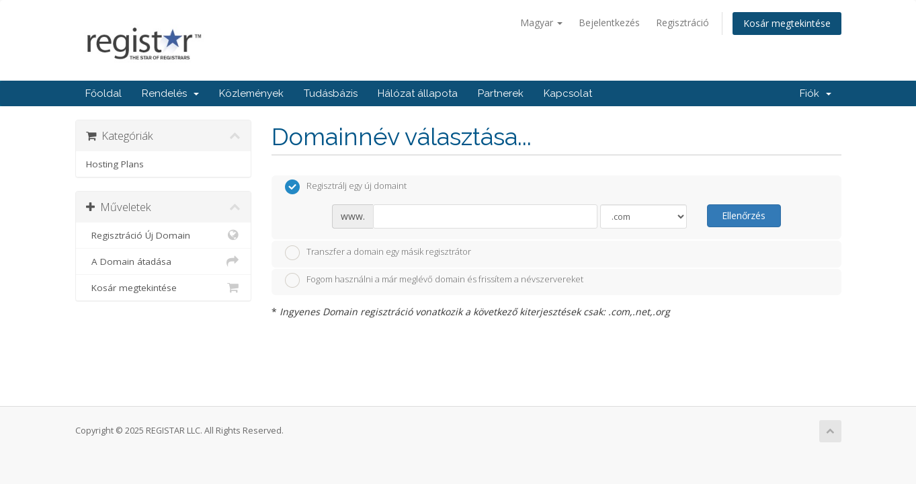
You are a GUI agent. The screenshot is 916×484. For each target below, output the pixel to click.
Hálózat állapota (418, 93)
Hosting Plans (115, 164)
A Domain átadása (163, 261)
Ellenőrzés (743, 215)
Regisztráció (682, 22)
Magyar (541, 22)
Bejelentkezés (609, 22)
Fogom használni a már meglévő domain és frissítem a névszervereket (434, 280)
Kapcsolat (568, 93)
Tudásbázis (331, 93)
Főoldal (103, 93)
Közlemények (251, 93)
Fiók (815, 93)
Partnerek (501, 93)
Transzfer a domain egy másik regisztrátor (378, 252)
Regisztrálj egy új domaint (346, 186)
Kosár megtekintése (787, 23)
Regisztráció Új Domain (163, 235)
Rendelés (170, 93)
